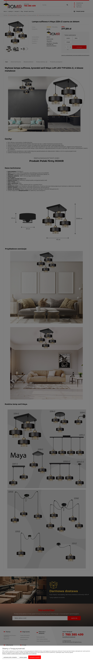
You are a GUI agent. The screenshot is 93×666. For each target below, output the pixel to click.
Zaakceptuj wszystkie (34, 657)
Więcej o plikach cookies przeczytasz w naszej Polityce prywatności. (19, 653)
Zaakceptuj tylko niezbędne (10, 657)
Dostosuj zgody (23, 657)
